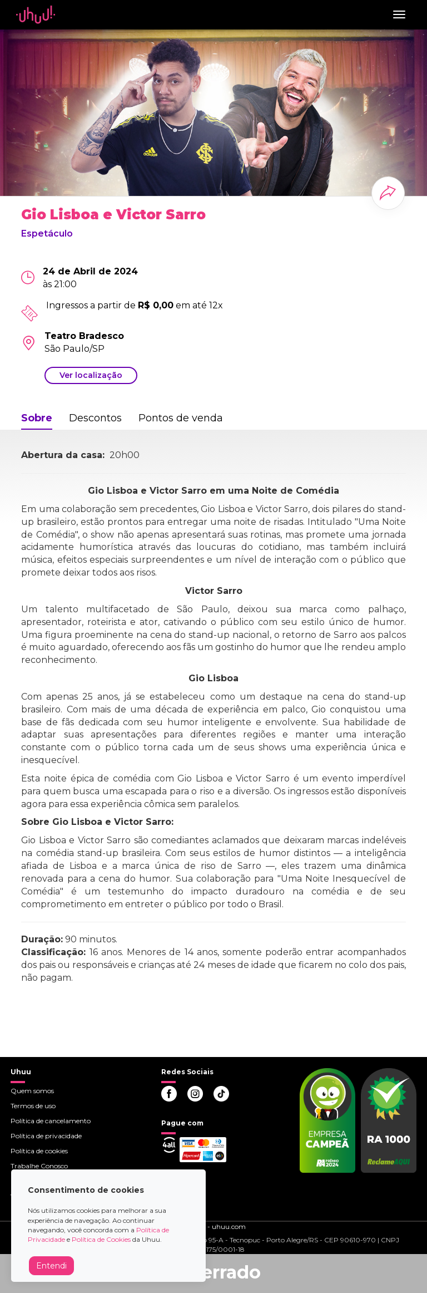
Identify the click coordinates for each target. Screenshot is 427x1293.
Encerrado (213, 1272)
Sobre (36, 418)
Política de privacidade (46, 1136)
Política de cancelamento (51, 1121)
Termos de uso (33, 1106)
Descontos (95, 418)
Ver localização (90, 375)
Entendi (51, 1266)
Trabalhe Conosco (39, 1166)
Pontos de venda (180, 418)
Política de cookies (39, 1151)
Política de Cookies (101, 1239)
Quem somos (32, 1090)
